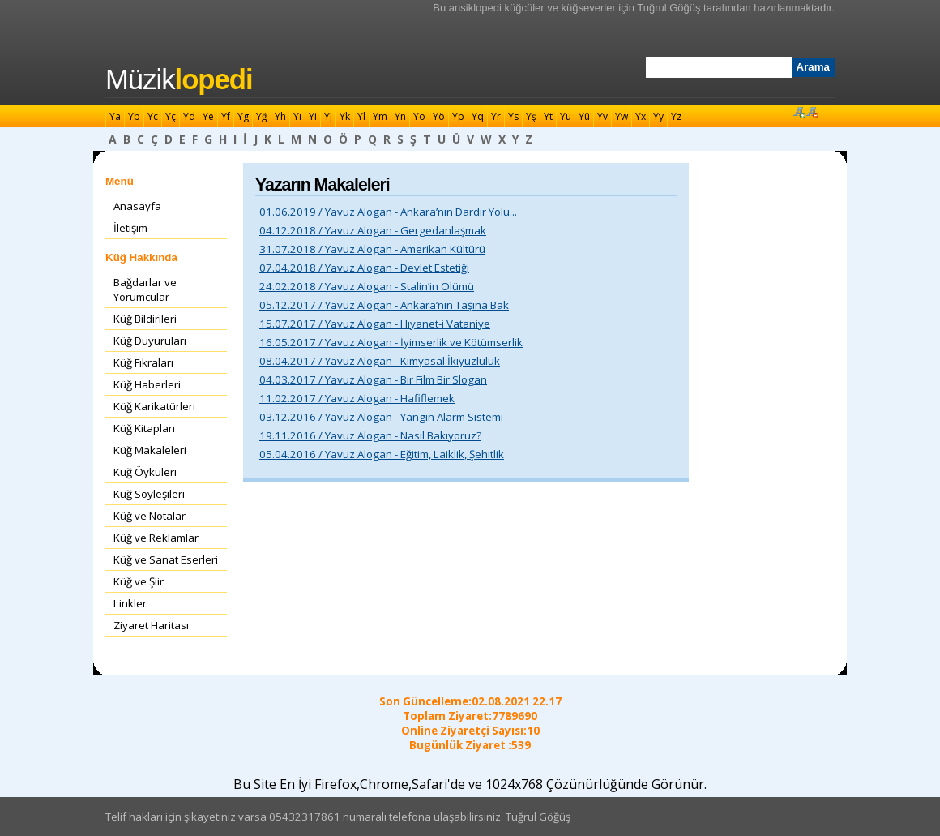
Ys (513, 116)
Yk (345, 116)
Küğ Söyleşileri (149, 494)
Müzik (179, 79)
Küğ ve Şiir (138, 581)
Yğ (261, 116)
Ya (115, 116)
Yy (658, 116)
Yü (584, 116)
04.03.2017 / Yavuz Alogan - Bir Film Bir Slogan (373, 379)
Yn (400, 116)
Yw (621, 116)
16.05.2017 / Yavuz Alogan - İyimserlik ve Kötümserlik (391, 342)
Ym (380, 116)
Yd (189, 116)
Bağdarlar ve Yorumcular (145, 289)
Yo (419, 116)
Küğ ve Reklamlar (156, 537)
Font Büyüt (799, 111)
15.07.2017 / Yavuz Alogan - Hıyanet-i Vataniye (374, 323)
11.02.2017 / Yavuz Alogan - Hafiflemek (357, 398)
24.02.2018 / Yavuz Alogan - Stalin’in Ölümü (366, 286)
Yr (496, 116)
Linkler (130, 603)
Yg (243, 116)
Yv (602, 116)
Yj (328, 116)
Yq (478, 116)
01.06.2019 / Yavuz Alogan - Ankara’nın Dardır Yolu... (388, 211)
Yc (152, 116)
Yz (676, 116)
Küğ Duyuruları (149, 340)
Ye (208, 116)
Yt (548, 116)
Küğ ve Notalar (149, 515)
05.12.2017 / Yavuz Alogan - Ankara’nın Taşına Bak (384, 305)
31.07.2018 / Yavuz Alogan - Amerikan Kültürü (372, 249)
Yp (458, 116)
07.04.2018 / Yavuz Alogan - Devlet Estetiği (364, 267)
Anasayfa (137, 206)
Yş (531, 116)
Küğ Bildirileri (145, 318)
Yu (565, 116)
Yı (297, 116)
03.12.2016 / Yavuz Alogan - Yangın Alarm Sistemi (381, 416)
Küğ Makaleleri (149, 450)
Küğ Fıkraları (143, 362)
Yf (225, 116)
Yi (313, 116)
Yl (361, 116)
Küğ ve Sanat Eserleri (165, 559)
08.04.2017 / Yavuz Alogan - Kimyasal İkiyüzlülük (379, 361)
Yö (439, 116)
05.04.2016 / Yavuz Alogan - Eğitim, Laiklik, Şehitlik (381, 454)
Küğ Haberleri (147, 384)
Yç (170, 116)
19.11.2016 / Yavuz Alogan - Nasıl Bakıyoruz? (370, 435)
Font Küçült (811, 111)
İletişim (130, 228)
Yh (280, 116)
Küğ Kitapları (144, 428)
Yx (640, 116)
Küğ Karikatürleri (154, 406)
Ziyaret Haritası (151, 625)
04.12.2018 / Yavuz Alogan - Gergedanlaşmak (372, 230)
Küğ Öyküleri (145, 472)
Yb (134, 116)
